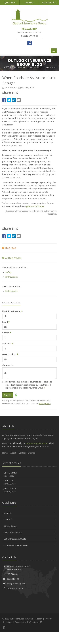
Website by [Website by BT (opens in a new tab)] (35, 622)
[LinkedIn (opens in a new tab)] (14, 100)
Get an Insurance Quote (29, 538)
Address (7, 343)
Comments (7, 365)
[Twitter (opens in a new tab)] (9, 100)
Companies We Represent (29, 545)
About (13, 453)
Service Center (29, 525)
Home (5, 453)
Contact (22, 453)
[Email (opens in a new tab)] (19, 100)
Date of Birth (10, 354)
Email (6, 322)
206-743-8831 (13, 574)
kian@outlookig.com (16, 583)
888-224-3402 (13, 578)
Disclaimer (7, 622)
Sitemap (31, 453)
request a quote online (36, 443)
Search (39, 618)
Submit (7, 394)
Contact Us (29, 519)
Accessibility (20, 622)
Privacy (48, 618)
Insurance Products (29, 532)
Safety (8, 272)
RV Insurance (11, 276)
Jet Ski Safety (29, 490)
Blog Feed (9, 247)
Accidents (49, 2)
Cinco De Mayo (29, 474)
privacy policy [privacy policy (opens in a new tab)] (44, 403)
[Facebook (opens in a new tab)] (29, 43)
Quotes (9, 2)
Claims (29, 2)
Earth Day (29, 482)
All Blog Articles (11, 257)
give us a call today (35, 206)
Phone (6, 332)
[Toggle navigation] (54, 50)
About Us (29, 513)
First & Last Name (12, 311)
